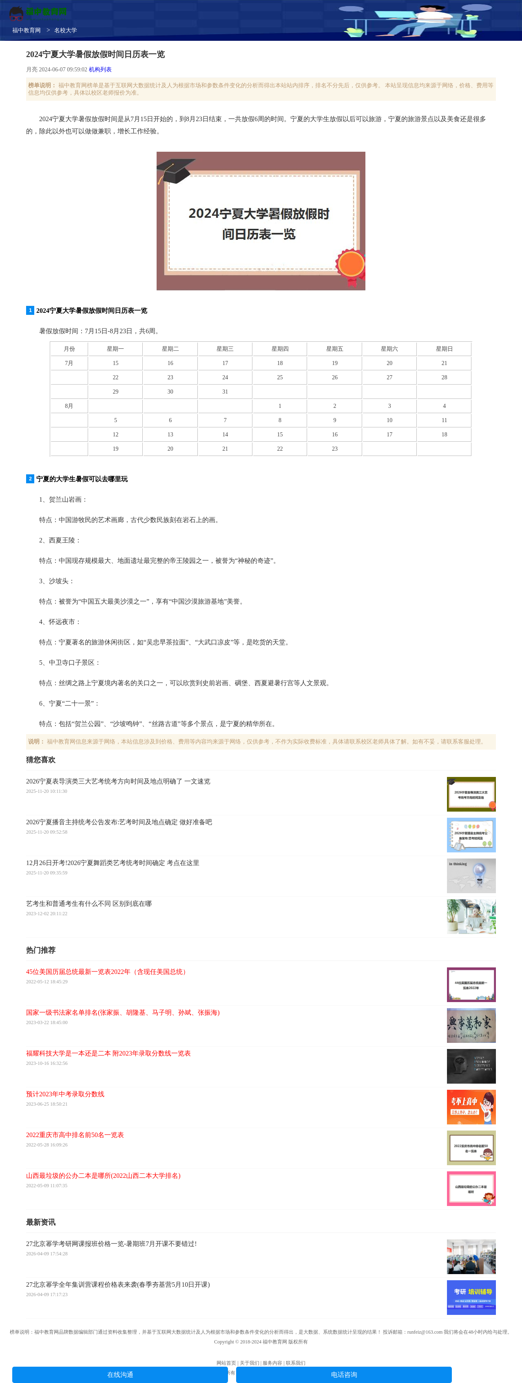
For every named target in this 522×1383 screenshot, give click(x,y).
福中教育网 (26, 30)
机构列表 (100, 69)
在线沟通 (120, 1374)
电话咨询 (344, 1374)
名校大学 (65, 30)
